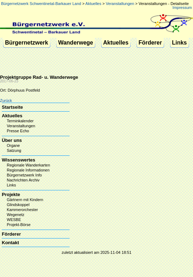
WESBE (14, 219)
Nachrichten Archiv (23, 180)
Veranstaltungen (120, 3)
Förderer (150, 43)
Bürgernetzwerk (26, 43)
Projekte (11, 194)
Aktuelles (93, 3)
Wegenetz (15, 214)
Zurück (6, 100)
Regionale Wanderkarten (28, 165)
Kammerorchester (22, 209)
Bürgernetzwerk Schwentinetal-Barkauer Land (41, 3)
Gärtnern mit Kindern (25, 200)
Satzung (14, 150)
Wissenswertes (18, 160)
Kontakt (10, 242)
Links (179, 43)
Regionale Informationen (28, 170)
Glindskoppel (18, 204)
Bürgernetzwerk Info (24, 175)
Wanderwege (75, 43)
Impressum (182, 7)
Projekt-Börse (19, 224)
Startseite (12, 107)
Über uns (12, 140)
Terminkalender (20, 121)
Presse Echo (18, 131)
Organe (13, 145)
